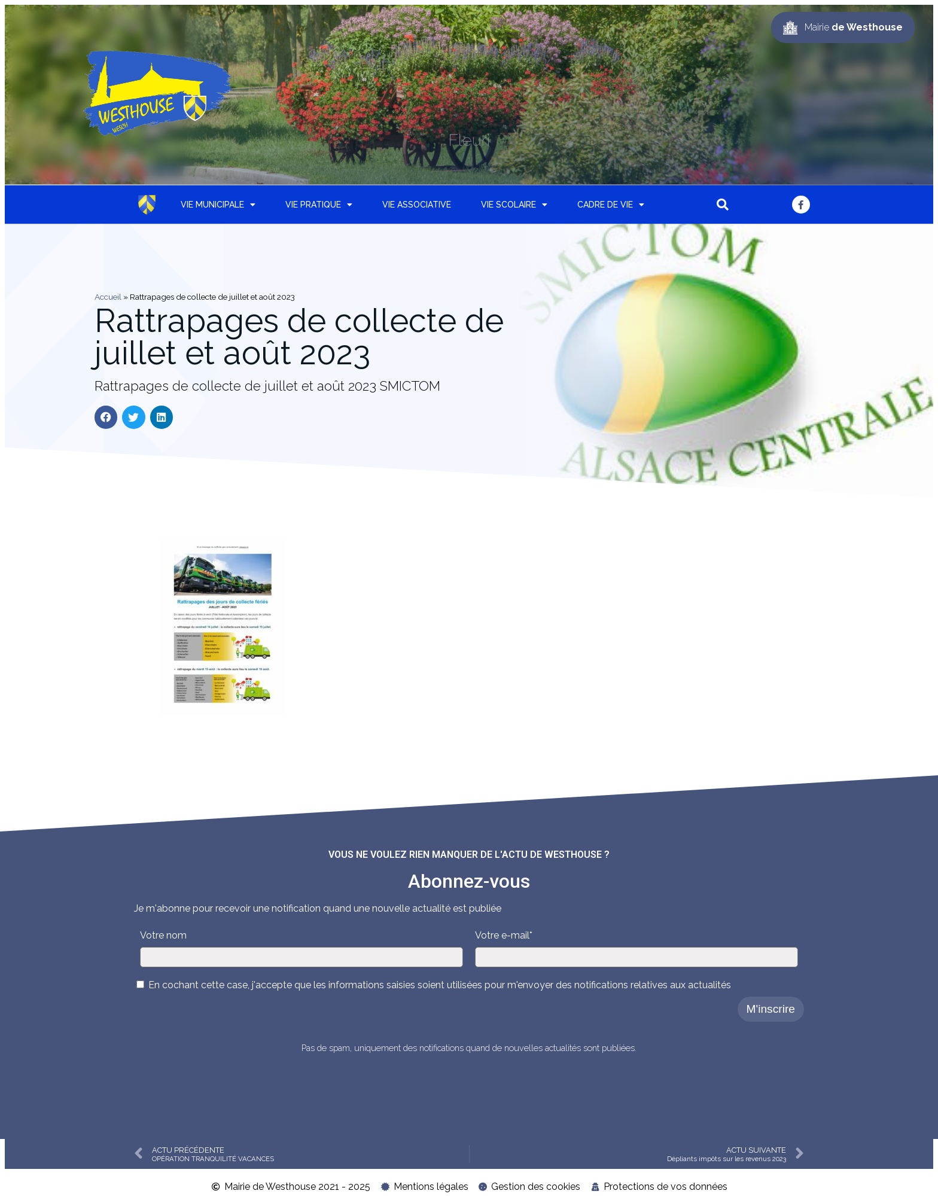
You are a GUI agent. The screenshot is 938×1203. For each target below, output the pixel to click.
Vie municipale (218, 204)
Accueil (108, 296)
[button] (723, 205)
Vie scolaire (514, 204)
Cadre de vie (610, 204)
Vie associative (416, 204)
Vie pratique (318, 204)
